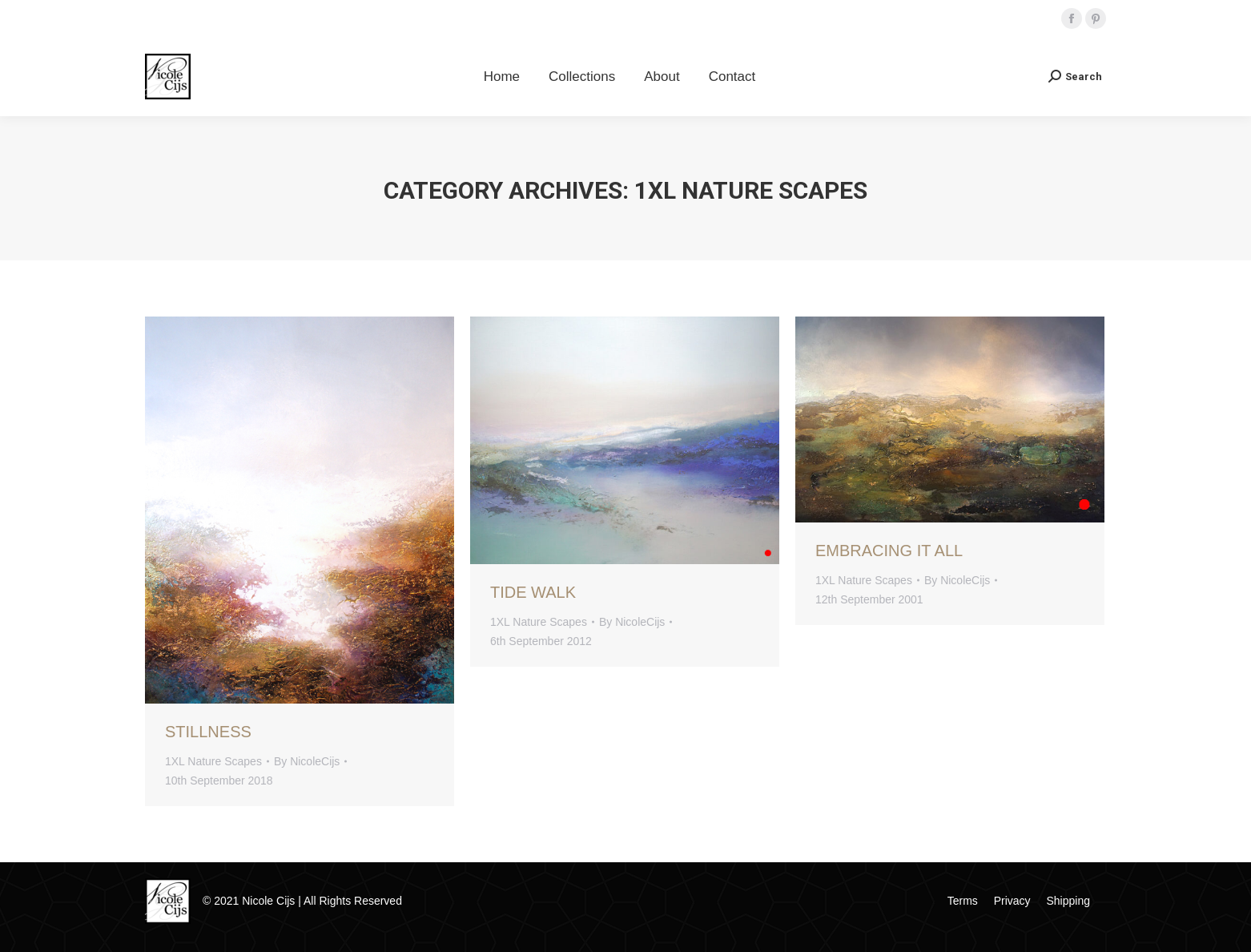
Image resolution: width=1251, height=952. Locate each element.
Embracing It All (889, 550)
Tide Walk (533, 592)
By (307, 761)
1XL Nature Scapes (213, 761)
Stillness (208, 731)
